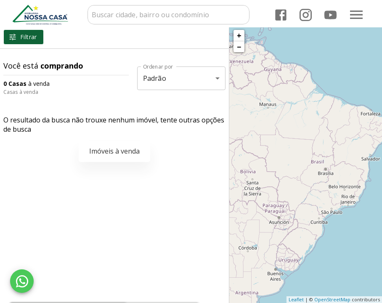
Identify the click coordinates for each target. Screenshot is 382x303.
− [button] (239, 47)
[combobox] (168, 14)
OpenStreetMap (332, 299)
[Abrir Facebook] (280, 15)
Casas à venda (20, 92)
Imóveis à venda (114, 151)
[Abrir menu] (356, 14)
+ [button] (239, 35)
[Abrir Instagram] (305, 15)
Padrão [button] (154, 78)
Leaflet (296, 299)
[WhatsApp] (22, 281)
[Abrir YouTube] (330, 15)
